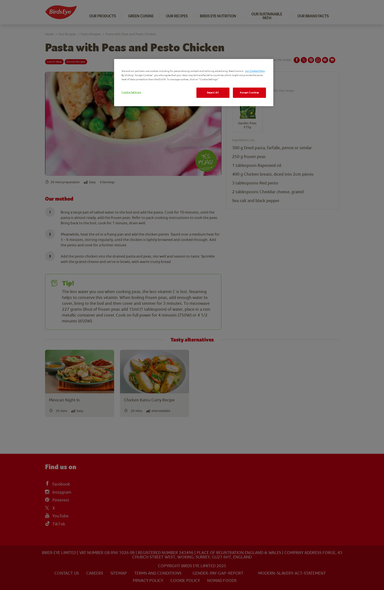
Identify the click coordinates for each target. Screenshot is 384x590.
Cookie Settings (131, 92)
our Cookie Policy (255, 71)
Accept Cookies (249, 92)
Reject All (213, 92)
